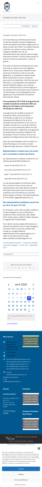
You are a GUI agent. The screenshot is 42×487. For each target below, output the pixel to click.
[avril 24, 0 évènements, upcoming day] (29, 306)
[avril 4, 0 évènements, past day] (33, 294)
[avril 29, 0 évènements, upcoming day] (21, 310)
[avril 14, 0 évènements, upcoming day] (17, 302)
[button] (39, 448)
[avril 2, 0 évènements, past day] (25, 294)
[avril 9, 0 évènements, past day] (25, 298)
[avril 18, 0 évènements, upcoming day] (33, 302)
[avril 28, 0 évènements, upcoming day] (17, 310)
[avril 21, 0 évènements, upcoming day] (17, 306)
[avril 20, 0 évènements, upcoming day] (13, 306)
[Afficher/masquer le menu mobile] (38, 3)
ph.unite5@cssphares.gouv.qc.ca (13, 369)
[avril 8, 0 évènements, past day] (21, 298)
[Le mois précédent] (33, 284)
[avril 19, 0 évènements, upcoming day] (9, 306)
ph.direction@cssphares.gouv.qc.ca (13, 359)
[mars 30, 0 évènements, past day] (13, 294)
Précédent (26, 26)
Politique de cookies (20, 484)
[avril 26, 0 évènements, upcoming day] (9, 310)
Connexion (30, 441)
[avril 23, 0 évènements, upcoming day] (25, 306)
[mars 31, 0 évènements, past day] (17, 294)
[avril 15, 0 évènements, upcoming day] (21, 302)
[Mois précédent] (9, 284)
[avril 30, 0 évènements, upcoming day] (25, 310)
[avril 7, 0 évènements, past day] (17, 298)
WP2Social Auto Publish (13, 444)
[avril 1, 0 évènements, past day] (21, 294)
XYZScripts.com (31, 444)
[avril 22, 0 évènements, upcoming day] (21, 306)
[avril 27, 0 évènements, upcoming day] (13, 310)
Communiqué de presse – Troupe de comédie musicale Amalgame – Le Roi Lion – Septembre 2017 (20, 245)
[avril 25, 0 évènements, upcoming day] (33, 306)
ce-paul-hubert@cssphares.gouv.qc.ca (13, 373)
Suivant (34, 26)
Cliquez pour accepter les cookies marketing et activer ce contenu (31, 341)
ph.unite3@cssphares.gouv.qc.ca (13, 364)
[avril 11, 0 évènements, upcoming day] (33, 298)
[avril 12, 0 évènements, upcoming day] (9, 302)
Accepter (21, 469)
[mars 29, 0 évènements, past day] (9, 294)
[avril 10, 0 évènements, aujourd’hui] (29, 298)
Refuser (21, 474)
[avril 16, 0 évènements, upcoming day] (25, 302)
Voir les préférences (21, 480)
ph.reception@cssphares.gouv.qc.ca (13, 362)
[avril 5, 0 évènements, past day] (9, 298)
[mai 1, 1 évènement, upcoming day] (29, 310)
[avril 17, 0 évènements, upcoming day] (29, 302)
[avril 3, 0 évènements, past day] (29, 294)
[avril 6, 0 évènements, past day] (13, 298)
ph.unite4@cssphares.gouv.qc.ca (13, 366)
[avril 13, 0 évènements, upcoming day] (13, 302)
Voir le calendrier (12, 323)
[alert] (21, 317)
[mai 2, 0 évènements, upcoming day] (33, 310)
